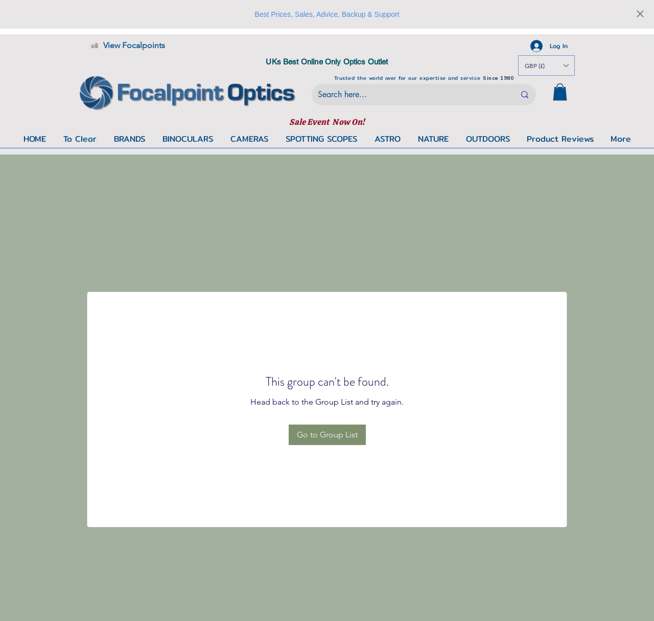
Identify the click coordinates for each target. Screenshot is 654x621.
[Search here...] (409, 94)
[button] (560, 91)
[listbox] (546, 65)
